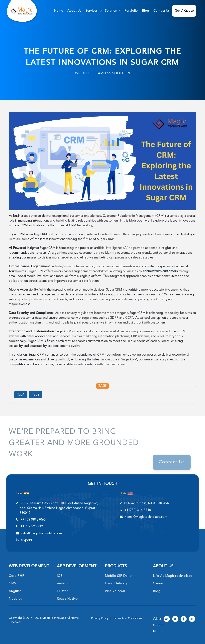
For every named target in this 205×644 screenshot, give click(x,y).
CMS (12, 583)
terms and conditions (127, 618)
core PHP (16, 576)
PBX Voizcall (115, 591)
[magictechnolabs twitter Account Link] (175, 619)
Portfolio (131, 10)
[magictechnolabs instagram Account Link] (192, 619)
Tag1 (20, 394)
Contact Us (161, 10)
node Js (15, 598)
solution (111, 10)
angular (15, 591)
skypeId (26, 540)
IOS (60, 576)
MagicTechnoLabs (54, 618)
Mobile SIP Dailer (119, 576)
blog (157, 591)
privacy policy (100, 618)
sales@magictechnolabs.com (41, 533)
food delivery (116, 583)
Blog (145, 10)
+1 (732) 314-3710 (137, 510)
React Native (67, 598)
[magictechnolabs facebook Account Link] (183, 619)
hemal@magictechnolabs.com (146, 517)
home (58, 10)
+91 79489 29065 (33, 519)
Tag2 (35, 394)
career (158, 583)
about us (74, 10)
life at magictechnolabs (173, 576)
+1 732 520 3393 (32, 526)
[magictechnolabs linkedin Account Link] (167, 619)
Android (63, 583)
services (91, 10)
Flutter (62, 591)
